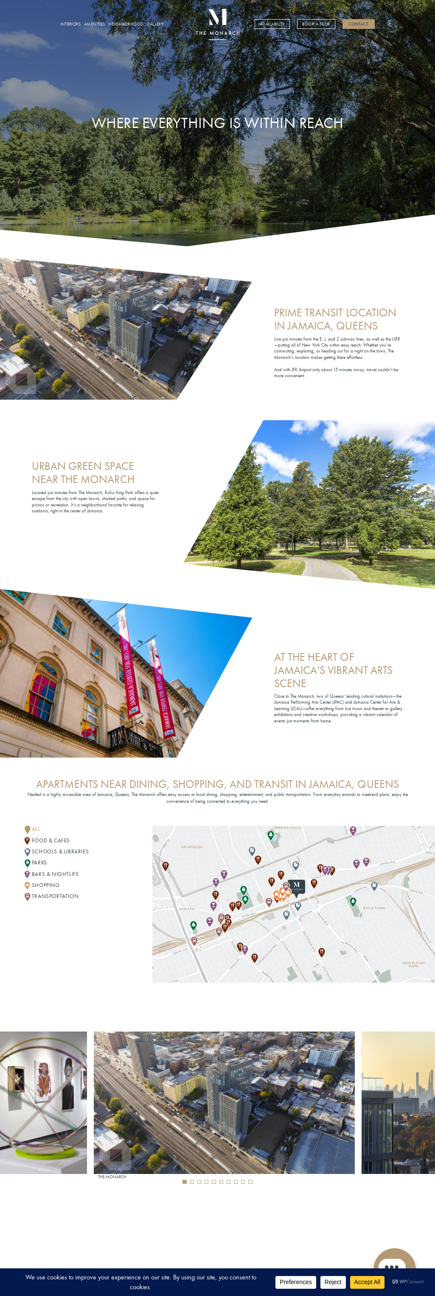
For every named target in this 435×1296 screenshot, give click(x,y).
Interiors (70, 24)
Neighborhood (125, 24)
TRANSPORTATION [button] (55, 896)
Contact (358, 24)
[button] (184, 1182)
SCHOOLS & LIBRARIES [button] (60, 851)
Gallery (154, 24)
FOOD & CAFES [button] (51, 840)
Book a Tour (316, 24)
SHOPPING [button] (46, 885)
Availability (272, 24)
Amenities (94, 24)
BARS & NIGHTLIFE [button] (55, 874)
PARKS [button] (39, 862)
